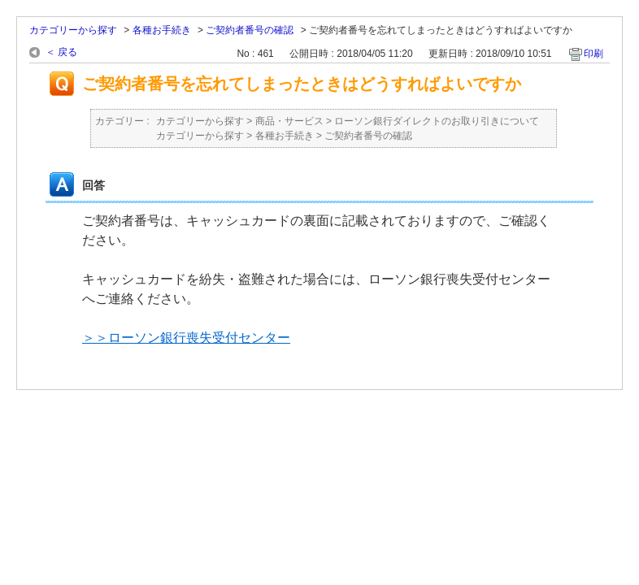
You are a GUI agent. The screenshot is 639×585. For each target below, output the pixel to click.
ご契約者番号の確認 (249, 30)
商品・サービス (289, 121)
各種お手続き (162, 30)
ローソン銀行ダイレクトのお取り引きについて (436, 121)
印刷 (593, 53)
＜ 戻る (61, 52)
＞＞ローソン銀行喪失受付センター (186, 337)
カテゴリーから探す (73, 30)
